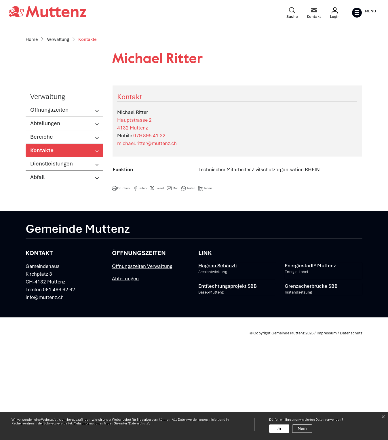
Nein (302, 428)
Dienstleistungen (51, 267)
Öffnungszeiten (49, 213)
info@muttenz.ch (45, 400)
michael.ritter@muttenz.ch (147, 246)
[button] (121, 291)
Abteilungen (45, 226)
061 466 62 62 (59, 393)
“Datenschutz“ (138, 423)
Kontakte (49, 255)
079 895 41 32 (149, 239)
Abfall (37, 280)
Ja (279, 428)
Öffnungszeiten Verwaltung (142, 369)
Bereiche (41, 240)
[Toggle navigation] (364, 12)
